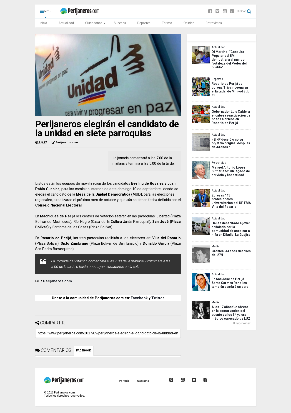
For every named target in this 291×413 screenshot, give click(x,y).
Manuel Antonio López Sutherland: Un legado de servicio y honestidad (231, 171)
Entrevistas (214, 23)
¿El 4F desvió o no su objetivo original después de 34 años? (231, 143)
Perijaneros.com (57, 281)
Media (215, 246)
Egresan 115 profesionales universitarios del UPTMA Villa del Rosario (231, 201)
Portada (124, 381)
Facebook (139, 298)
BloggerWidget (242, 323)
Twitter (157, 298)
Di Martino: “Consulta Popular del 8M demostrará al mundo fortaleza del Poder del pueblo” (229, 59)
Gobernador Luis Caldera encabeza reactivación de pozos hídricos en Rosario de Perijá (231, 117)
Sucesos (120, 23)
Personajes (219, 162)
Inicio (43, 23)
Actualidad (66, 23)
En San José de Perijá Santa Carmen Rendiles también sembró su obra (230, 283)
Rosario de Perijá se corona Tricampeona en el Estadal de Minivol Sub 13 (230, 89)
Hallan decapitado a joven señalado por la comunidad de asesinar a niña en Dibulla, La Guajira (231, 228)
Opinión (188, 23)
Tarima (167, 23)
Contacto (143, 381)
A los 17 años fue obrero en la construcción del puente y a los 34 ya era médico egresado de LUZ (231, 312)
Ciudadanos (95, 23)
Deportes (144, 23)
